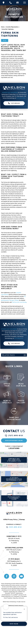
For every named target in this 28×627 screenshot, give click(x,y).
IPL (25, 296)
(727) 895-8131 (15, 436)
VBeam (16, 300)
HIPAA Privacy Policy (10, 520)
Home (2, 27)
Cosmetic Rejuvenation (12, 27)
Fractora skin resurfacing (19, 302)
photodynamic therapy (7, 300)
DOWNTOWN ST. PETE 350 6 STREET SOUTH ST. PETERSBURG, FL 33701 (14, 460)
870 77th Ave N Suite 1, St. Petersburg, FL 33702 (14, 498)
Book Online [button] (14, 624)
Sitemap (22, 520)
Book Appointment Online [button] (14, 440)
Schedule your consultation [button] (10, 94)
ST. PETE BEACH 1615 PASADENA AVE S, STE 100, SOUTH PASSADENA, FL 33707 (14, 479)
